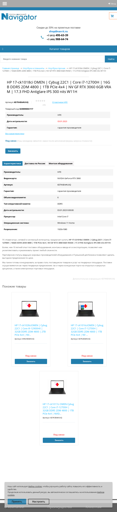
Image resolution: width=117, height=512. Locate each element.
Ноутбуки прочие (56, 68)
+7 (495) (57, 39)
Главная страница (10, 68)
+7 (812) (57, 35)
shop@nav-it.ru (58, 31)
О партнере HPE (59, 102)
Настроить (38, 501)
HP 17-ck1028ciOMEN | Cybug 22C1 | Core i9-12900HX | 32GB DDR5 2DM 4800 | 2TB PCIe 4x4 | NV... (31, 330)
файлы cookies (35, 486)
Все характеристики (14, 133)
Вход (113, 3)
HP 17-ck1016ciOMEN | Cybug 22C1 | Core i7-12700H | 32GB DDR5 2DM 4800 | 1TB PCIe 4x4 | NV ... (87, 330)
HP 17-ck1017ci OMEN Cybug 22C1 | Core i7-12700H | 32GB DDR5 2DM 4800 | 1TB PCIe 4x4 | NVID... (58, 409)
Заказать (13, 150)
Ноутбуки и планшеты (33, 68)
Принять (17, 501)
